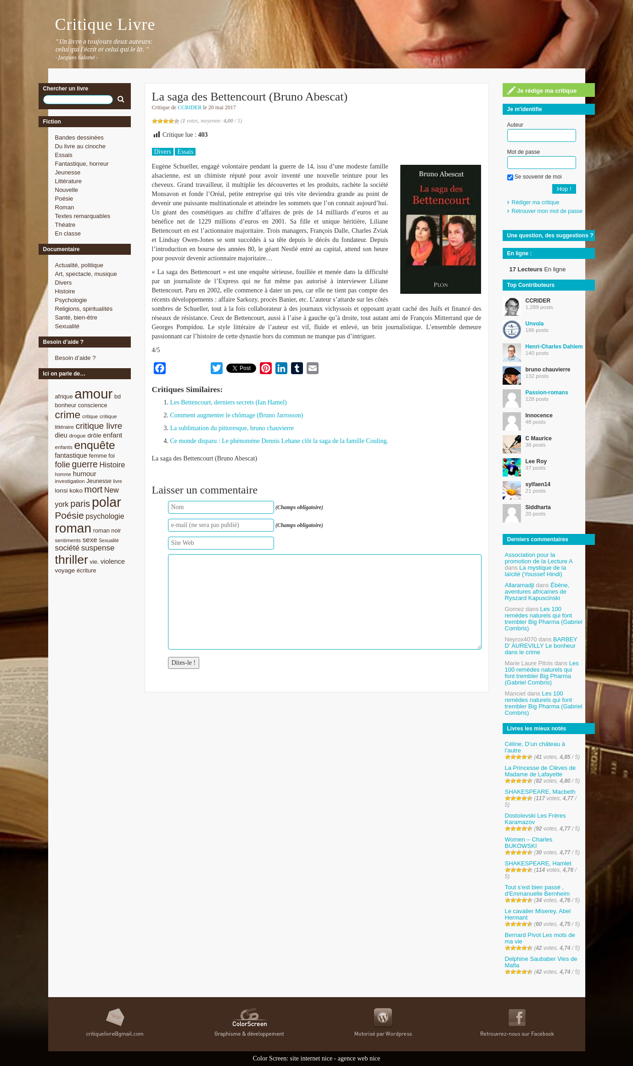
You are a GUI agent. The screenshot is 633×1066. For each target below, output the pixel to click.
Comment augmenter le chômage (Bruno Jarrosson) (236, 415)
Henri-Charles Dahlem (554, 346)
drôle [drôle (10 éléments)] (94, 435)
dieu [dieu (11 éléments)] (61, 435)
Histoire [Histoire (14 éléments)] (112, 464)
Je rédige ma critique (542, 90)
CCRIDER (190, 107)
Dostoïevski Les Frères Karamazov (535, 818)
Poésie (64, 198)
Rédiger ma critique (536, 202)
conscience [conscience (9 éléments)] (92, 405)
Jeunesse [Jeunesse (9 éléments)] (99, 480)
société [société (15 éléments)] (67, 548)
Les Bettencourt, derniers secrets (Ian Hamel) (228, 402)
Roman (64, 207)
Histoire (65, 291)
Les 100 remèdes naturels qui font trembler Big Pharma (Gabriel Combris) (544, 619)
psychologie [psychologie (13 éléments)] (104, 516)
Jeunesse (68, 172)
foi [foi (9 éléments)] (111, 455)
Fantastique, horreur (82, 163)
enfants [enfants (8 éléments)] (64, 447)
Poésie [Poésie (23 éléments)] (69, 515)
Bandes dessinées (79, 137)
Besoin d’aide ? (75, 357)
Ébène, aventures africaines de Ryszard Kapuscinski (537, 591)
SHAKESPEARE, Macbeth (540, 791)
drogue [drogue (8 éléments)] (77, 435)
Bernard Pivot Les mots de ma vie (540, 938)
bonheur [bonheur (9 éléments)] (66, 405)
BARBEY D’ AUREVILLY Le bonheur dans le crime (541, 646)
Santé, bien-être (76, 317)
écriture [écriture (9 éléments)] (86, 570)
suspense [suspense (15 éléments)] (98, 548)
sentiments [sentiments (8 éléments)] (68, 540)
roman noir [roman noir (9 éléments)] (107, 530)
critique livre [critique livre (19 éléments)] (99, 426)
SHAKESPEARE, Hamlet (538, 863)
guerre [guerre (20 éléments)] (85, 464)
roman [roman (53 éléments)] (73, 528)
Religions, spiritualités (84, 308)
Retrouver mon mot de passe (547, 211)
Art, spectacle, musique (86, 273)
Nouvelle (66, 189)
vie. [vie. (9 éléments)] (94, 561)
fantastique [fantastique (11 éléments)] (71, 455)
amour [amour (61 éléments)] (93, 393)
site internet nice (311, 1058)
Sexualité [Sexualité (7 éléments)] (109, 540)
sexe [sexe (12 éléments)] (90, 540)
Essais (64, 154)
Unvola (535, 323)
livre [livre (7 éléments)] (117, 481)
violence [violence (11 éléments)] (113, 561)
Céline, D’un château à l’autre (535, 747)
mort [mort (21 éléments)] (93, 489)
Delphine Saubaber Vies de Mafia (541, 962)
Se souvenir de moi (534, 177)
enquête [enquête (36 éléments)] (94, 445)
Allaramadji (519, 585)
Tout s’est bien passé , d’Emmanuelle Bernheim (537, 890)
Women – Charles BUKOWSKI (529, 842)
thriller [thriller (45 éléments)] (71, 560)
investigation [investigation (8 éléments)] (70, 481)
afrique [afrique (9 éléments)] (64, 396)
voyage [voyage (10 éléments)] (65, 570)
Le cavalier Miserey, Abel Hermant (538, 914)
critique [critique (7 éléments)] (90, 416)
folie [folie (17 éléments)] (62, 464)
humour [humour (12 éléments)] (84, 473)
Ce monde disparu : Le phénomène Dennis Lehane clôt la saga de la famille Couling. (279, 441)
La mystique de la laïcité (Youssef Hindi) (535, 571)
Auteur (515, 125)
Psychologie (71, 300)
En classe (68, 233)
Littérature (68, 181)
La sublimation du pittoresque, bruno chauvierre (232, 428)
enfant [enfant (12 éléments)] (112, 435)
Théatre (65, 224)
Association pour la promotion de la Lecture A (538, 558)
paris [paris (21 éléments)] (80, 504)
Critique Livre (105, 24)
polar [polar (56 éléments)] (106, 502)
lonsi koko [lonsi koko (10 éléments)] (69, 490)
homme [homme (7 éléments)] (63, 474)
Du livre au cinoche (80, 146)
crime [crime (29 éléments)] (68, 415)
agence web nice (359, 1058)
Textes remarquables (83, 216)
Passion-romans (547, 392)
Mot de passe (523, 152)
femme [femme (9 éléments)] (98, 455)
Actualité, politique (79, 265)
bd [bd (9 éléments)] (117, 396)
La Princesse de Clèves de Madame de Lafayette (540, 771)
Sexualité (67, 326)
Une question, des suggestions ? (550, 235)
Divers (63, 282)
